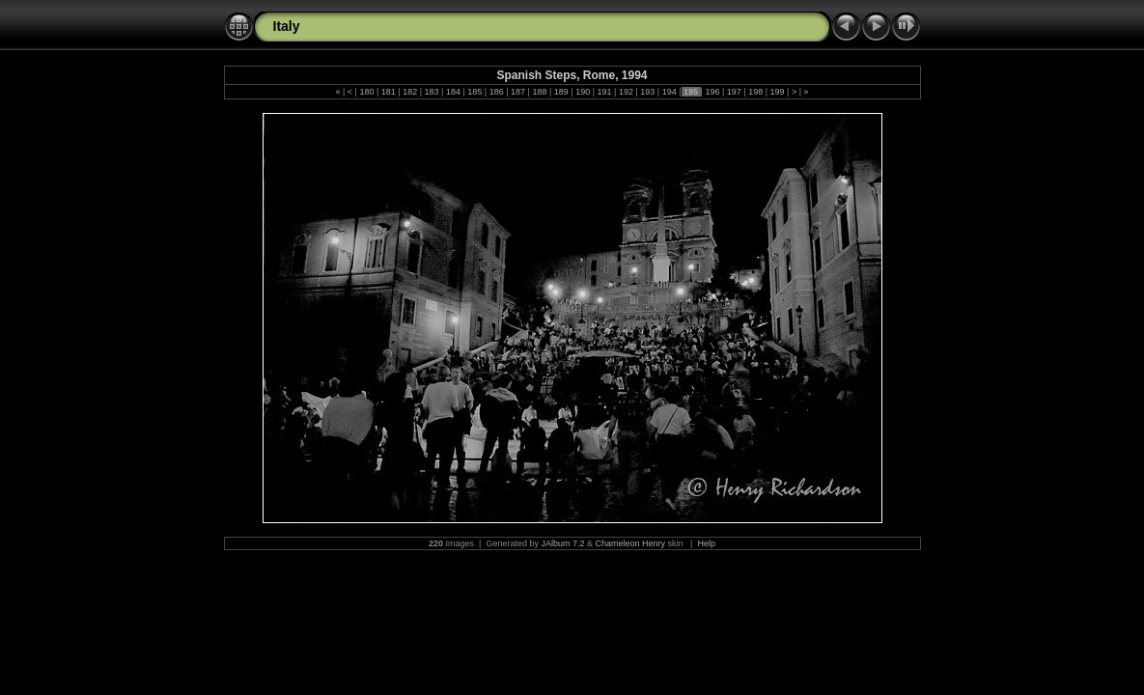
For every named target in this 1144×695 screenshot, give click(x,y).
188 (539, 92)
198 (756, 92)
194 (669, 92)
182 (410, 92)
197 (733, 92)
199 (777, 92)
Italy (286, 26)
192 (625, 92)
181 (388, 92)
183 (431, 92)
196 (712, 92)
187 (518, 92)
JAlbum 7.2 (562, 543)
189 (561, 92)
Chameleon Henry (631, 543)
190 (583, 92)
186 (496, 92)
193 (647, 92)
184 (452, 92)
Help (706, 543)
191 (604, 92)
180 (367, 92)
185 (475, 92)
